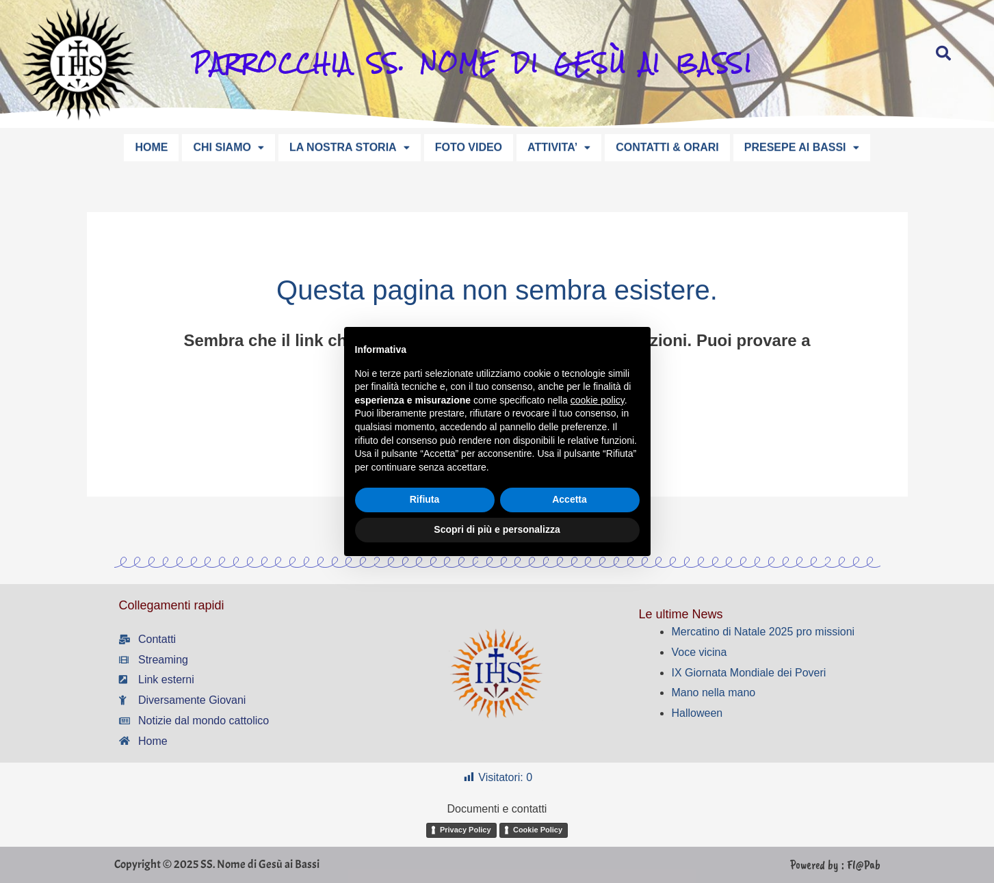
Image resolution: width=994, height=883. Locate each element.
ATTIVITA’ (558, 146)
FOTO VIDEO (468, 146)
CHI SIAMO (228, 146)
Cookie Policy (537, 830)
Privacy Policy (465, 830)
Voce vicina (699, 652)
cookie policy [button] (598, 400)
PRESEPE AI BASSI (801, 146)
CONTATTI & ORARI (667, 146)
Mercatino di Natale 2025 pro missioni (762, 631)
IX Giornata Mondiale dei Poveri (748, 672)
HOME (151, 146)
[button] (228, 146)
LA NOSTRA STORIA (349, 146)
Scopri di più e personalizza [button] (497, 529)
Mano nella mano (713, 692)
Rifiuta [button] (425, 499)
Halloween (696, 713)
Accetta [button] (569, 499)
